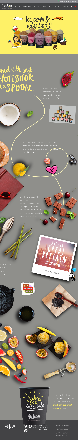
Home (10, 6)
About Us (17, 6)
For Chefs (52, 6)
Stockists (44, 6)
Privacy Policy (43, 429)
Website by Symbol (62, 425)
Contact (66, 6)
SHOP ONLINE (27, 6)
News (59, 6)
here (64, 408)
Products (36, 6)
